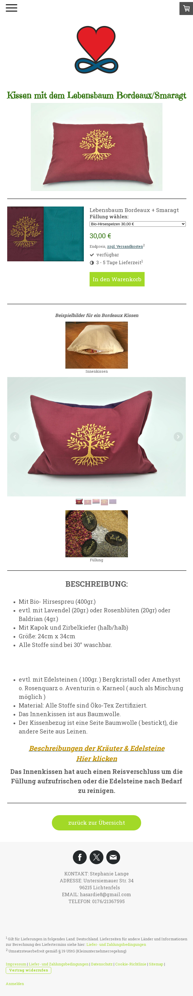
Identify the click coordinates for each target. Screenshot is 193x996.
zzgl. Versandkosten (125, 246)
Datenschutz (102, 964)
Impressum (16, 964)
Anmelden (15, 983)
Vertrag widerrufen (28, 970)
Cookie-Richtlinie (130, 964)
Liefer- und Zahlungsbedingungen (116, 944)
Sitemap (156, 964)
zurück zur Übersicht (96, 822)
